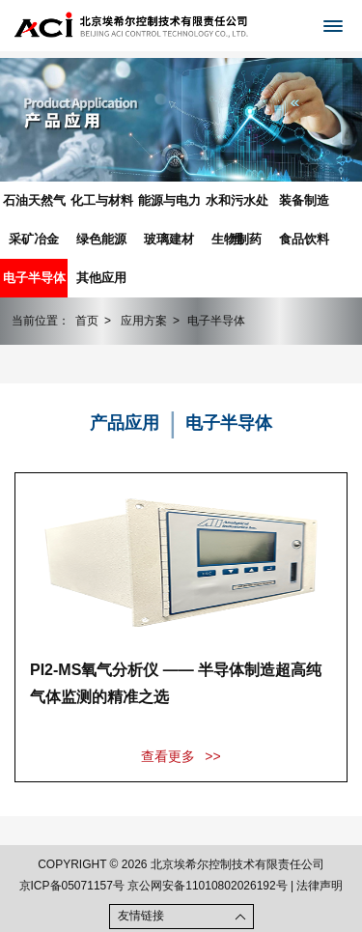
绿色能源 (101, 239)
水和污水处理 (237, 206)
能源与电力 (169, 200)
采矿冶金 (34, 239)
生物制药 (236, 239)
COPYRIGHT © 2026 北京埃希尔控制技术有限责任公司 (181, 864)
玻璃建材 (169, 239)
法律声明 (319, 885)
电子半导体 (34, 277)
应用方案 (144, 320)
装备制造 (304, 200)
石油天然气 (34, 200)
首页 (86, 320)
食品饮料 (304, 239)
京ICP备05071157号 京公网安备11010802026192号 (153, 885)
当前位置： (41, 320)
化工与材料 (101, 200)
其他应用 (101, 277)
